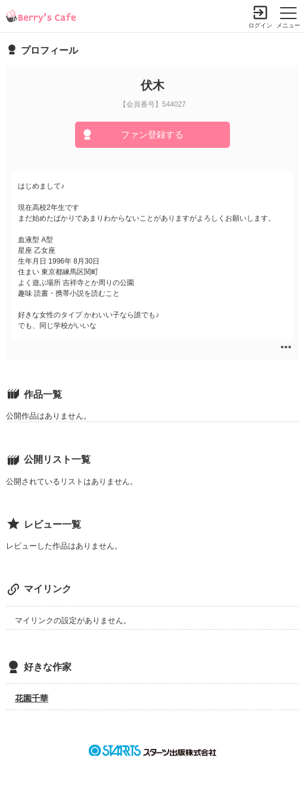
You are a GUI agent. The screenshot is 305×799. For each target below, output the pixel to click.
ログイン (260, 25)
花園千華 (31, 698)
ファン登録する (152, 134)
